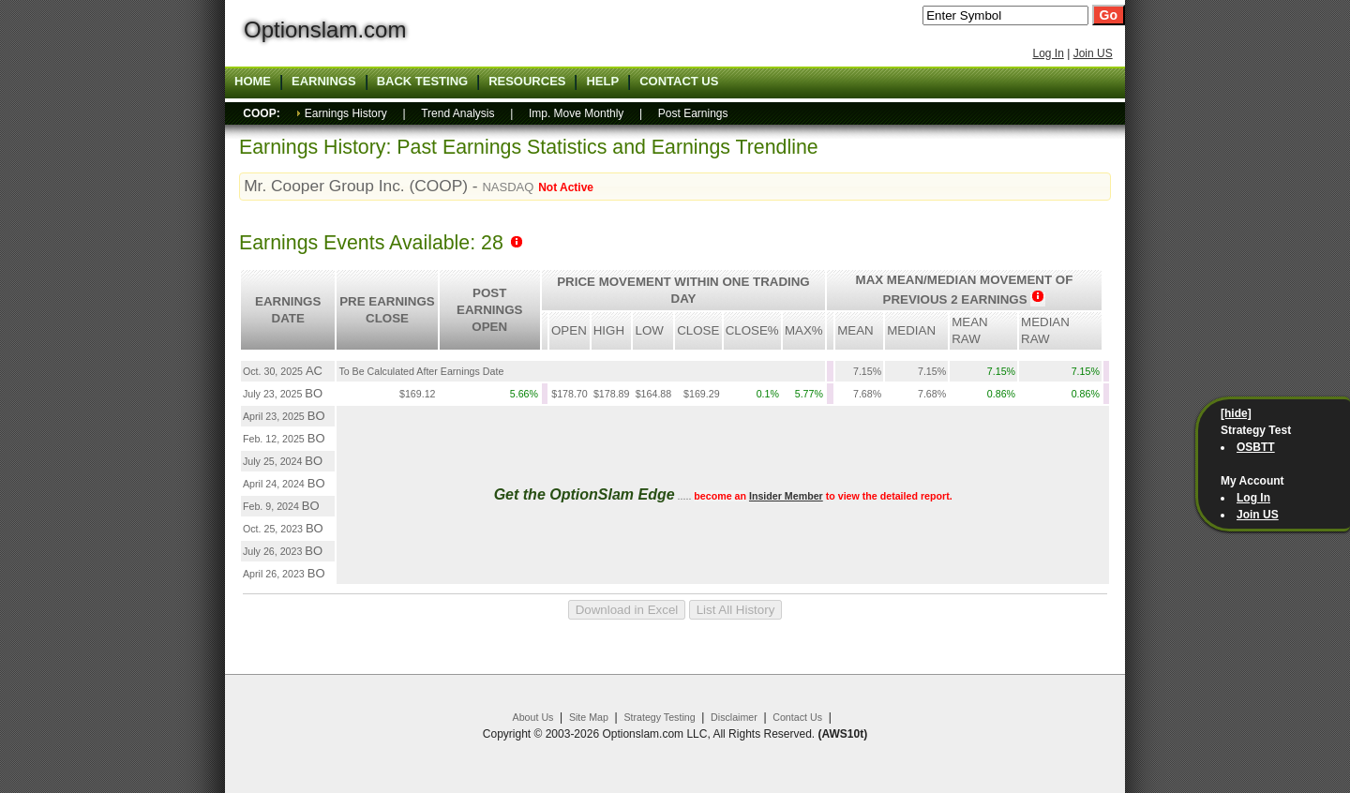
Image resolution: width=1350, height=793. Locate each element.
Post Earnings (693, 113)
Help (602, 81)
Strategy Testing (659, 717)
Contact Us (797, 717)
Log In (1047, 53)
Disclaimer (734, 717)
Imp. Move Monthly (576, 113)
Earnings (324, 81)
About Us (533, 717)
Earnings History (346, 113)
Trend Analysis (457, 113)
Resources (526, 81)
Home (252, 81)
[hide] (1236, 413)
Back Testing (423, 81)
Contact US (678, 81)
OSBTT (1256, 447)
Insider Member (786, 495)
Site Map (588, 717)
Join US (1093, 53)
